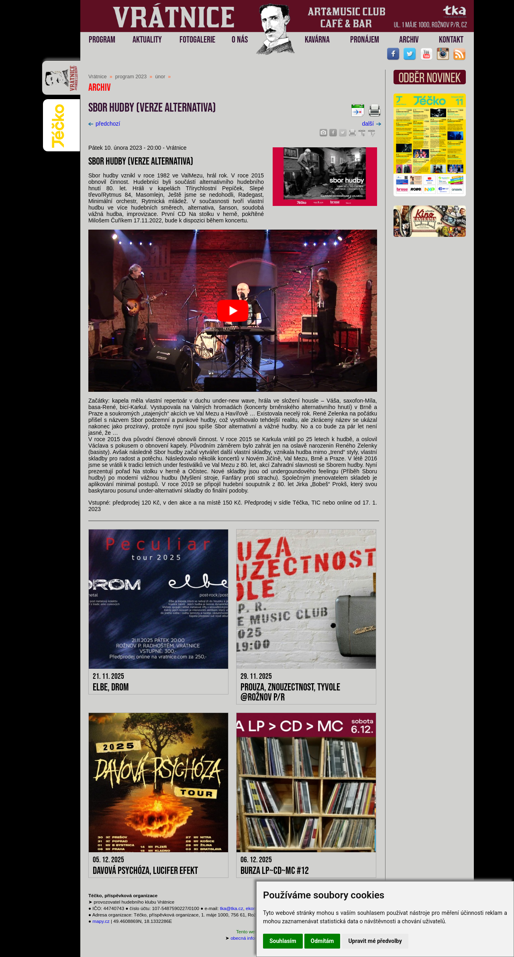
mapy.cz (101, 921)
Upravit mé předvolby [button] (375, 941)
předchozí (104, 123)
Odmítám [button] (322, 941)
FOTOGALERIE (197, 40)
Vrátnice (97, 76)
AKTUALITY (147, 40)
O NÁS (240, 40)
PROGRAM (102, 40)
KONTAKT (451, 40)
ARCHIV (409, 40)
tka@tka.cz (231, 908)
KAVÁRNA (317, 40)
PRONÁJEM (364, 40)
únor (160, 76)
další (371, 123)
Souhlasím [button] (282, 941)
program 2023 (131, 76)
